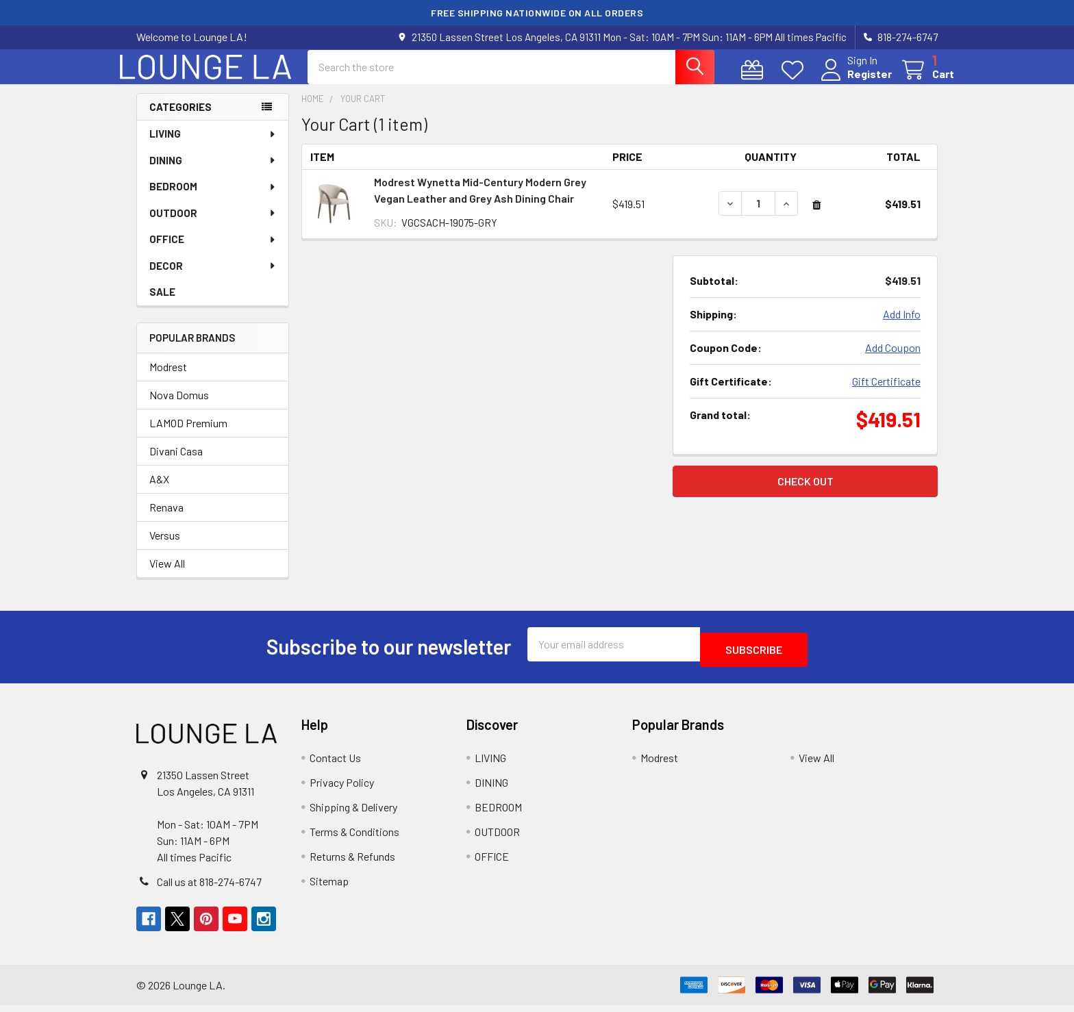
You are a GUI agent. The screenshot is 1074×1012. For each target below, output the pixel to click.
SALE (162, 304)
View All (167, 575)
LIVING (213, 146)
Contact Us (335, 764)
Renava (166, 519)
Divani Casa (176, 463)
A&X (159, 491)
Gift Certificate (886, 393)
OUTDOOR (213, 225)
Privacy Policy (342, 789)
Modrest (168, 378)
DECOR (213, 278)
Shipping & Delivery (353, 813)
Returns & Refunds (352, 863)
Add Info (902, 326)
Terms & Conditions (354, 838)
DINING (213, 172)
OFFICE (213, 251)
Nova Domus (179, 407)
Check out (805, 493)
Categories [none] (180, 119)
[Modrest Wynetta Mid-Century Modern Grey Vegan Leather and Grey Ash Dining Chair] (758, 216)
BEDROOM (213, 198)
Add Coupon (893, 359)
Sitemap (329, 887)
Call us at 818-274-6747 (209, 888)
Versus (164, 547)
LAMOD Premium (188, 435)
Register (853, 81)
